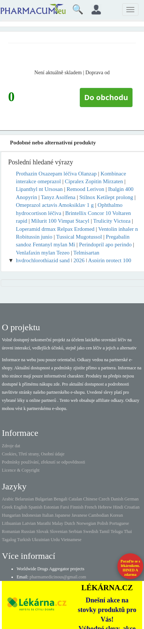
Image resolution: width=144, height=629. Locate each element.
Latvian (29, 523)
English (20, 507)
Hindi (118, 507)
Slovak (42, 531)
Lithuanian (11, 523)
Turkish (24, 539)
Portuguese (119, 523)
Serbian (75, 531)
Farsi (64, 507)
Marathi (44, 523)
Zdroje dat (11, 445)
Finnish (76, 507)
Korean (116, 515)
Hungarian (11, 515)
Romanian (11, 531)
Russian (28, 531)
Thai (128, 531)
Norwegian (86, 523)
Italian (48, 515)
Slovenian (59, 531)
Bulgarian (43, 499)
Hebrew (105, 507)
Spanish (35, 507)
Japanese (63, 515)
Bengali (60, 499)
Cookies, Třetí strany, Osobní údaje (33, 454)
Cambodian (98, 515)
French (91, 507)
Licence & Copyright (21, 470)
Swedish (90, 531)
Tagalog (9, 539)
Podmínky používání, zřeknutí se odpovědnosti (43, 462)
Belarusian (24, 499)
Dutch (69, 523)
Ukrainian (40, 539)
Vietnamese (71, 539)
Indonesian (31, 515)
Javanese (80, 515)
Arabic (8, 499)
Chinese (90, 499)
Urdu (55, 539)
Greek (7, 507)
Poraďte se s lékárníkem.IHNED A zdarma (130, 568)
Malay (58, 523)
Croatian (132, 507)
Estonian (51, 507)
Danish (117, 499)
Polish (102, 523)
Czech (104, 499)
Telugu (116, 531)
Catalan (75, 499)
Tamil (104, 531)
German (131, 499)
